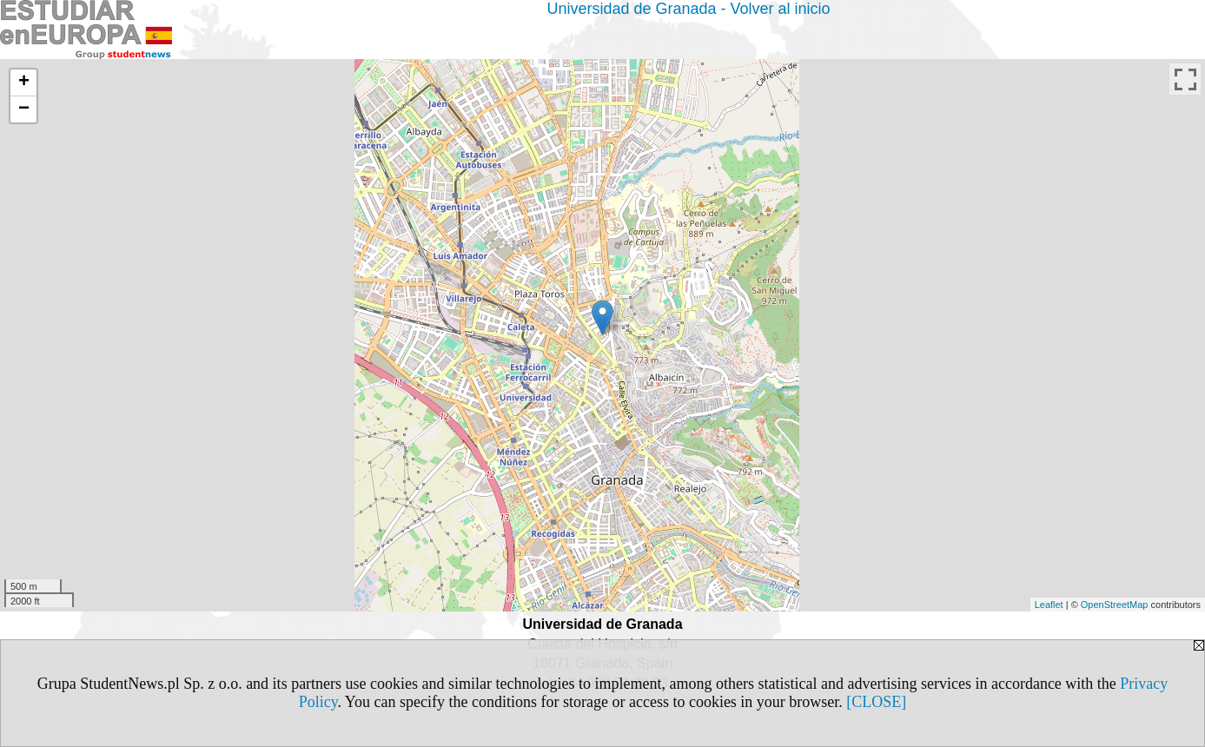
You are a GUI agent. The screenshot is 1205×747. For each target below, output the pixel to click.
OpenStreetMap (1115, 604)
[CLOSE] (876, 702)
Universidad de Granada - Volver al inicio (688, 8)
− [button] (24, 109)
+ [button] (24, 82)
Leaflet (1049, 604)
